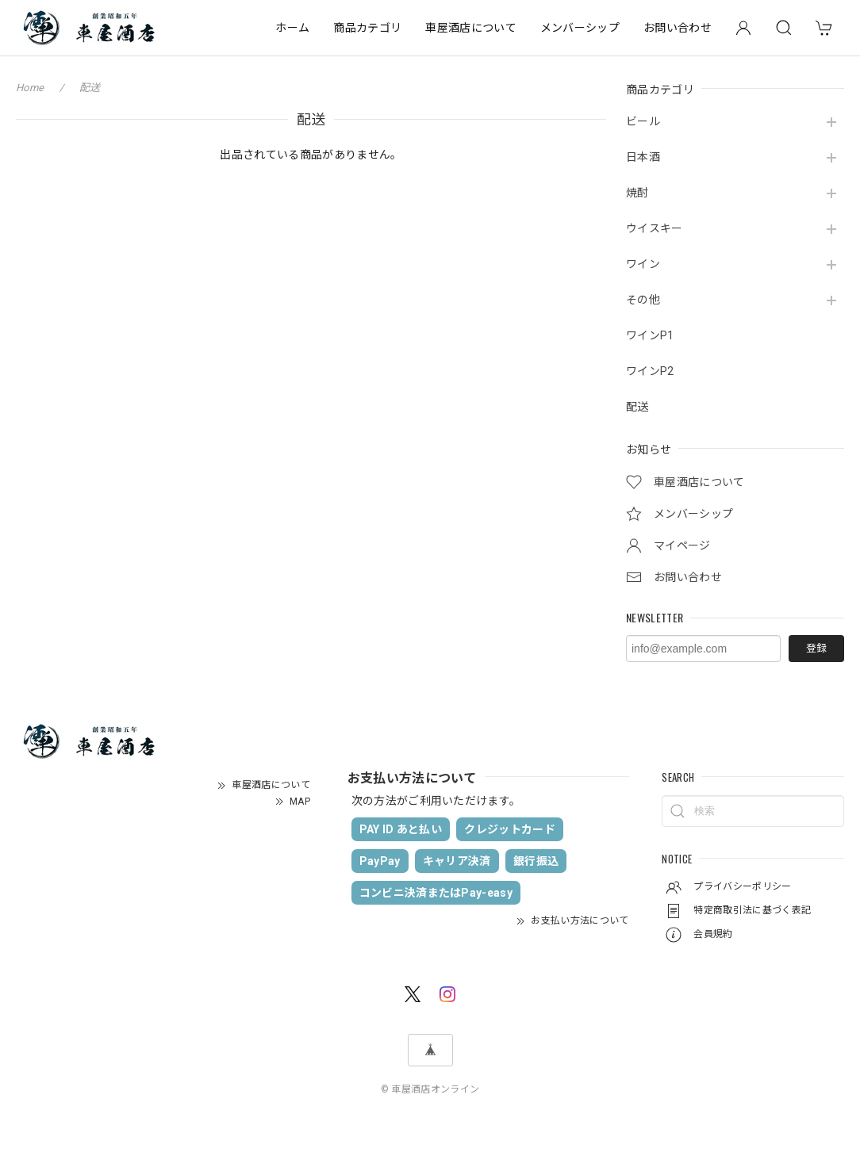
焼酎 (637, 192)
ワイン (643, 264)
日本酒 (643, 157)
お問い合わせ (677, 27)
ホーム (292, 27)
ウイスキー (654, 228)
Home (30, 88)
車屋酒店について (470, 27)
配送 (637, 406)
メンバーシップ (580, 27)
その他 (643, 299)
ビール (643, 121)
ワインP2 (650, 371)
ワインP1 (650, 335)
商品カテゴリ (367, 27)
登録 (816, 648)
